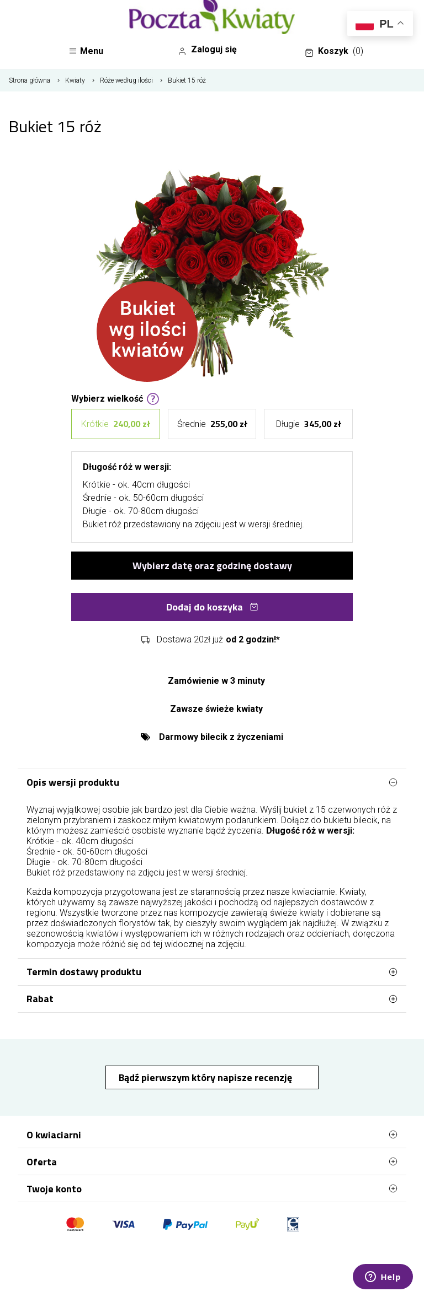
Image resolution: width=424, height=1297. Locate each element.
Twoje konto (212, 1188)
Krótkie (115, 424)
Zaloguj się (207, 49)
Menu (85, 51)
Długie (308, 424)
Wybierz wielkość (115, 397)
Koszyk (334, 51)
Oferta (212, 1161)
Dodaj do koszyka (212, 606)
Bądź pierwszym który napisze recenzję (206, 1077)
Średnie (212, 424)
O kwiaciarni (212, 1134)
